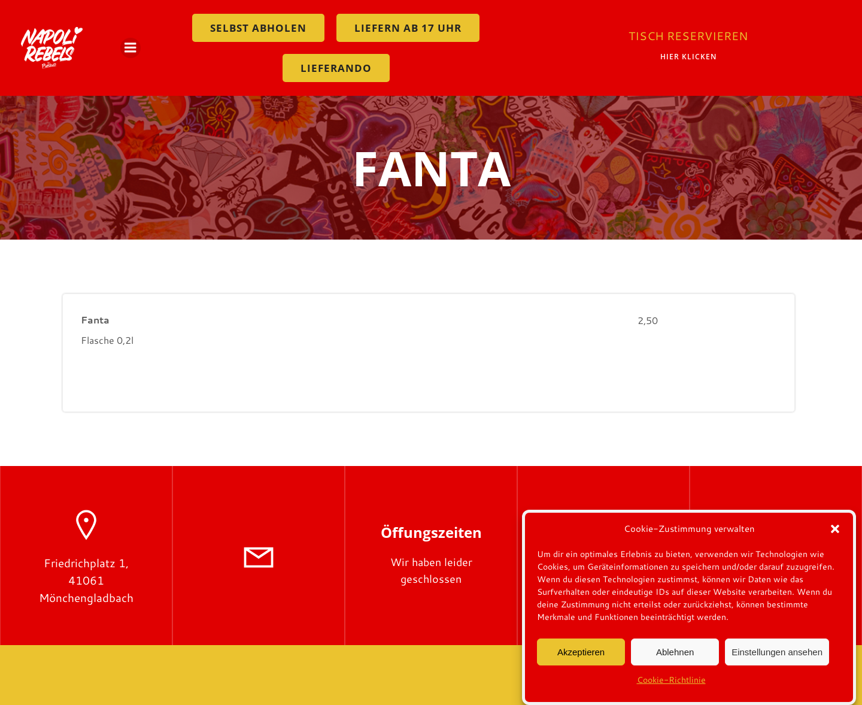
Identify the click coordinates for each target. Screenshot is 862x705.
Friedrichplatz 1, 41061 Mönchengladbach (86, 580)
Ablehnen (675, 657)
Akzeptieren (581, 657)
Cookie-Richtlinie (671, 685)
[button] (835, 534)
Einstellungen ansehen (777, 657)
